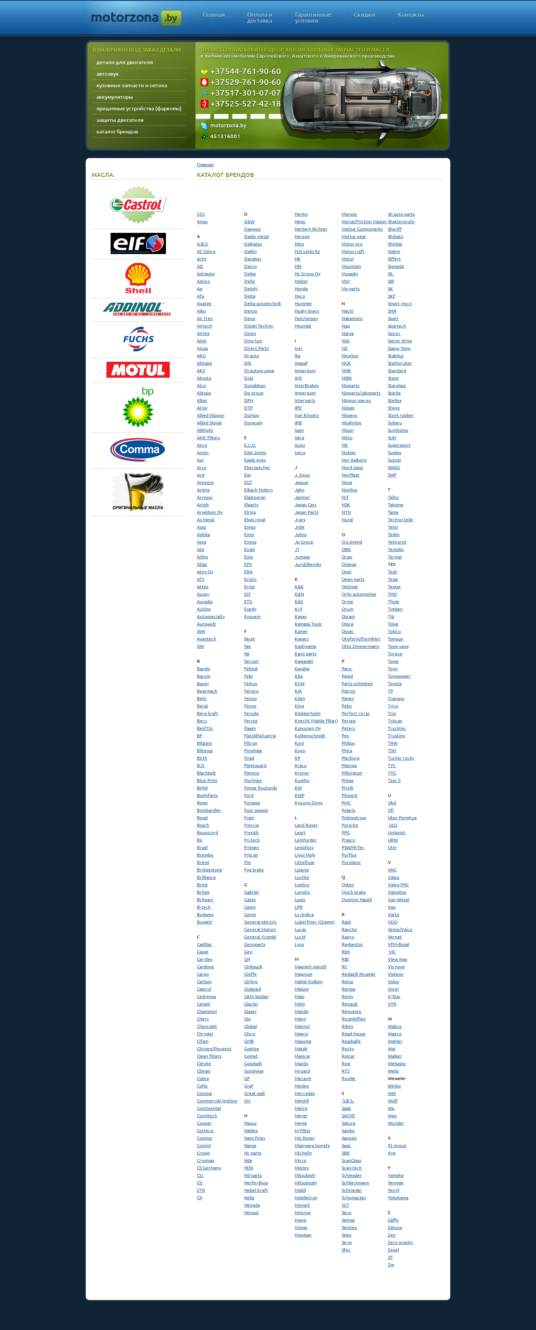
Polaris (348, 810)
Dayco (250, 266)
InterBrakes (307, 385)
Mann (300, 1019)
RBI (345, 959)
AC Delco (206, 251)
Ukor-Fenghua (402, 817)
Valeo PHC (398, 884)
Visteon (395, 974)
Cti (199, 1182)
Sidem (394, 251)
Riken (347, 1026)
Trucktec (397, 728)
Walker (395, 1056)
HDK (248, 1168)
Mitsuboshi (306, 1182)
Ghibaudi (253, 966)
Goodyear (254, 1071)
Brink (202, 884)
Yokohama (398, 1197)
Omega (349, 564)
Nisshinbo (351, 422)
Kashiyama (305, 646)
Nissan (348, 408)
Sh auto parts (401, 214)
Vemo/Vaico (400, 929)
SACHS (348, 1115)
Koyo (300, 750)
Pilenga (349, 765)
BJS (200, 765)
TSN (392, 750)
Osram (348, 616)
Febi (248, 676)
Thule (393, 601)
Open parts (353, 579)
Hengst (251, 1212)
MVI (346, 281)
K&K (299, 586)
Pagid (347, 676)
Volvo (393, 981)
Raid (346, 922)
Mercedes (305, 1093)
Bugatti (204, 922)
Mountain (351, 266)
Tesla (393, 579)
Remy (347, 996)
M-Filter (303, 1130)
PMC (346, 802)
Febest (251, 668)
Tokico (394, 631)
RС (344, 966)
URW (393, 840)
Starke (394, 393)
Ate (200, 549)
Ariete (203, 490)
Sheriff (395, 229)
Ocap (347, 557)
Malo (299, 996)
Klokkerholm (307, 713)
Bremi (203, 862)
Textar (394, 586)
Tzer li (394, 780)
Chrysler (205, 1033)
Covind (204, 1145)
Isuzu (300, 445)
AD (200, 266)
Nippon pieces (356, 400)
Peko (347, 706)
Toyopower (399, 676)
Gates (250, 899)
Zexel (393, 1250)
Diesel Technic (259, 326)
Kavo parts (305, 653)
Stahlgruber (400, 363)
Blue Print (207, 780)
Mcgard (302, 1071)
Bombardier (209, 810)
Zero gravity (400, 1242)
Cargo (203, 974)
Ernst (249, 586)
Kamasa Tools (308, 624)
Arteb (203, 504)
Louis (300, 899)
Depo (249, 318)
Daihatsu (253, 244)
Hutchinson (306, 318)
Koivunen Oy (308, 728)
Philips (348, 743)
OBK (346, 549)
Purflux (349, 855)
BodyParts (207, 795)
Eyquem (252, 616)
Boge (202, 802)
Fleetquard (255, 765)
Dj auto (251, 355)
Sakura (348, 1123)
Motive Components (362, 229)
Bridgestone (209, 870)
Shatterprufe (401, 221)
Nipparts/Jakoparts (361, 393)
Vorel (393, 989)
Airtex (203, 333)
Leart (300, 832)
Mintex (302, 1168)
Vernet (395, 937)
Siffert (394, 259)
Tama (393, 512)
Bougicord (207, 832)
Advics (203, 281)
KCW (299, 683)
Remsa (348, 989)
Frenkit (251, 832)
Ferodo (251, 713)
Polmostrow (354, 817)
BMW (202, 788)
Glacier (251, 1004)
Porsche (350, 825)
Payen (348, 698)
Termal (395, 557)
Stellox (395, 400)
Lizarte (302, 870)
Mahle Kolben (309, 981)
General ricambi (260, 937)
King (299, 706)
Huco (300, 296)
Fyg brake (254, 870)
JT (297, 549)
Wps (392, 1115)
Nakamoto (352, 318)
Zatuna (395, 1227)
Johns (301, 534)
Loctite (302, 877)
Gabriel (251, 892)
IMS (298, 378)
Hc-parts (252, 1153)
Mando (302, 1011)
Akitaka (204, 363)
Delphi (251, 288)
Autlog (204, 609)
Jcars (300, 519)
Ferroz (251, 720)
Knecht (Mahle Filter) (316, 720)
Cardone (205, 966)
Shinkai (395, 244)
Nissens (349, 415)
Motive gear (354, 236)
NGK (346, 363)
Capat (202, 951)
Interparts (305, 400)
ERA (248, 571)
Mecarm (303, 1078)
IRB (298, 422)
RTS (346, 1071)
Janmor (302, 497)
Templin (396, 549)
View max (397, 959)
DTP (248, 408)
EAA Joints (255, 452)
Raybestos (352, 944)
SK (390, 288)
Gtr (247, 1100)
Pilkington (352, 773)
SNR (392, 311)
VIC (392, 951)
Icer (299, 348)
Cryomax (205, 1160)
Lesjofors (304, 847)
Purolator (351, 862)
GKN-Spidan (256, 996)
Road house (354, 1033)
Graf (248, 1086)
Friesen (251, 847)
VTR (392, 1004)
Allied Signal (209, 422)
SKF (391, 296)
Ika (297, 355)
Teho (393, 527)
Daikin (250, 251)
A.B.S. (202, 244)
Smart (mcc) (400, 303)
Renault (350, 1004)
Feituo (250, 683)
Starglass (397, 385)
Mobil (300, 1190)
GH (247, 959)
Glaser (250, 1011)
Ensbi (249, 549)
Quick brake (354, 892)
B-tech (204, 907)
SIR (391, 281)
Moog (300, 1220)
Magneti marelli (310, 966)
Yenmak (395, 1182)
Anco (202, 445)
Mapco (301, 1033)
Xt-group (397, 1145)
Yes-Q (393, 1190)
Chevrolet (207, 1026)
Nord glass (352, 467)
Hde (248, 1160)
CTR (201, 1190)
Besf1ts (205, 728)
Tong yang (398, 646)
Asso (201, 527)
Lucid (300, 937)
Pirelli (347, 788)
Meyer (301, 1115)
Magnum (303, 974)
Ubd (392, 802)
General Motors (260, 929)
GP (247, 1078)
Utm (392, 847)
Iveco (300, 452)
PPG (346, 832)
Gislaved (252, 989)
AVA (201, 631)
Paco (347, 668)
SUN (392, 437)
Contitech (207, 1115)
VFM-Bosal (398, 944)
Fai (246, 653)
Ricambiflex (354, 1019)
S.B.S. (348, 1100)
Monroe (303, 1212)
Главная (214, 14)
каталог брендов (117, 131)
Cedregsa (206, 996)
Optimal (350, 586)
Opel (346, 571)
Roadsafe (351, 1041)
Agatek (204, 303)
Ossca (347, 624)
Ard (200, 475)
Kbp (299, 676)
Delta (249, 296)
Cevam (203, 1004)
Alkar (202, 400)
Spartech (397, 326)
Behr (202, 698)
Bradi (202, 847)
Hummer (303, 303)
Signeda (396, 266)
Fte (247, 862)
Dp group (254, 393)
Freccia (251, 825)
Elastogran (255, 497)
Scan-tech (352, 1168)
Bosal (202, 817)
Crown (203, 1153)
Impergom (305, 370)
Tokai (393, 624)
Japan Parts (306, 512)
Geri (248, 951)
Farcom (251, 661)
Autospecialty (211, 616)
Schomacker (354, 1197)
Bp (199, 840)
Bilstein (204, 743)
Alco (201, 385)
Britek (203, 892)
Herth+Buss (256, 1182)
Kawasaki (304, 661)
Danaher (253, 259)
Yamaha (395, 1175)
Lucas (300, 929)
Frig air (251, 855)
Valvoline (397, 892)
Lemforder (306, 840)
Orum (347, 609)
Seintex (349, 1227)
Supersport (399, 445)
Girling (251, 981)
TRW (393, 743)
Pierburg (351, 758)
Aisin (202, 340)
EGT (248, 482)
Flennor (252, 773)
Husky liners (307, 311)
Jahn (299, 490)
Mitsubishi (305, 1175)
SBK (346, 1153)
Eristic (250, 579)
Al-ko (202, 408)
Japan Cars (305, 504)
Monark (302, 1205)
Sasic (346, 1145)
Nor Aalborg (354, 460)
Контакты (411, 14)
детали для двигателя (124, 62)
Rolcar (348, 1056)
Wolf (393, 1100)
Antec (203, 452)
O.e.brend (352, 542)
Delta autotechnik (262, 303)
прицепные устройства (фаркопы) (139, 108)
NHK (346, 370)
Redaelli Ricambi (358, 974)
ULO (392, 825)
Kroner (302, 773)
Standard (397, 370)
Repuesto (351, 1011)
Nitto (347, 437)
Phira (347, 750)
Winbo (394, 1086)
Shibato (395, 236)
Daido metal (256, 236)
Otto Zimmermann (360, 646)
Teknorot (397, 542)
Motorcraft (353, 251)
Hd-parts (253, 1175)
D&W (249, 221)
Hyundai (303, 326)
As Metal (205, 519)
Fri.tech (252, 840)
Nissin (348, 430)
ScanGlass (351, 1160)
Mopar (301, 1227)
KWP (299, 795)
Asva (201, 542)
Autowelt (206, 624)
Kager (301, 616)
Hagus (250, 1123)
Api (200, 460)
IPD (298, 408)
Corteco (205, 1130)
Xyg (392, 1153)
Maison (302, 989)
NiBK (347, 378)
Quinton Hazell (357, 899)
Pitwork (349, 795)
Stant (393, 378)
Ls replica (304, 914)
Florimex (253, 780)
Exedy (250, 609)
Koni (299, 743)
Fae (247, 646)
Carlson (204, 981)
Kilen (300, 698)
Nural (347, 519)
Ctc (200, 1175)
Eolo (248, 557)
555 (201, 214)
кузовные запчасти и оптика (131, 85)
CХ (199, 1197)
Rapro (348, 937)
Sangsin (349, 1138)
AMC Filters (208, 437)
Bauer (203, 683)
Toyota (395, 683)
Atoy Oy (205, 571)
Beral (202, 706)
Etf (247, 594)
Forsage (252, 802)
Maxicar (302, 1056)
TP (390, 691)
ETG (248, 601)
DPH (248, 400)
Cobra (203, 1078)
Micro (300, 1160)
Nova (347, 482)
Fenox (250, 706)
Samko (348, 1130)
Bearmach (207, 691)
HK (298, 259)
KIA (298, 691)
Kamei (301, 631)
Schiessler (352, 1175)
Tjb (391, 616)
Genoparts (254, 944)
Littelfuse (305, 862)
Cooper (204, 1123)
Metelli (302, 1100)
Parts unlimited (357, 683)
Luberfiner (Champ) (315, 922)
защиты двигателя (120, 119)
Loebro (302, 884)
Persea (348, 720)
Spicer (394, 333)
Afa (200, 296)
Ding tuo (253, 340)
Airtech (204, 326)
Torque (395, 653)
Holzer (301, 281)
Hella (249, 1197)
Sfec (346, 1250)
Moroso (349, 214)
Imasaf (301, 363)
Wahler (395, 1041)
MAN (300, 1004)
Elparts (251, 504)
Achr (202, 259)
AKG (201, 355)
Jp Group (304, 542)
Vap (392, 907)
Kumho (302, 780)
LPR (299, 907)
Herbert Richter (311, 229)
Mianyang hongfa (312, 1145)
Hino (299, 244)
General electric (260, 922)
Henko (301, 214)
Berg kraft (207, 713)
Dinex (250, 333)
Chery (203, 1019)
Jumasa (302, 557)
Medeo (302, 1086)
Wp (391, 1108)
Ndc (346, 340)
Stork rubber (401, 415)
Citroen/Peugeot (214, 1048)
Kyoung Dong (309, 802)
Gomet (251, 1056)
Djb (247, 363)
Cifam (202, 1041)
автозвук (107, 73)
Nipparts (350, 385)
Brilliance (206, 877)
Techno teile (400, 519)
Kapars (302, 639)
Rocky (348, 1048)
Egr (247, 475)
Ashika (203, 534)
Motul (348, 259)
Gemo (250, 914)
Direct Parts (256, 348)
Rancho (349, 929)
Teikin (394, 534)
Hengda (252, 1205)
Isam (299, 430)
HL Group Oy (307, 273)
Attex (202, 586)
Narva (348, 333)
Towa (393, 661)
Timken (395, 609)
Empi (249, 534)
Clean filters (209, 1056)
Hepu (300, 221)
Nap (346, 326)
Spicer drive (400, 340)
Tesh (392, 571)
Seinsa (348, 1220)
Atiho (202, 557)
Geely (250, 907)
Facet (249, 639)
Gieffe (250, 974)
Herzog (302, 236)
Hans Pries (254, 1138)
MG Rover (305, 1138)
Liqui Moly (305, 855)
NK (345, 445)
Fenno (250, 698)
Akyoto (204, 378)
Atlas (202, 564)
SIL (390, 273)
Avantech (206, 639)
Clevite (204, 1063)
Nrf (345, 497)
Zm (391, 1264)
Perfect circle (356, 713)
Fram (249, 817)
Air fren (205, 318)
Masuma (303, 1041)
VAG (392, 870)
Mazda (301, 1063)
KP (297, 758)
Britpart (205, 899)
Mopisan (303, 1235)
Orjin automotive (359, 594)
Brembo (205, 855)
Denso (250, 311)
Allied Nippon (210, 415)
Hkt (298, 266)
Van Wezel (398, 899)
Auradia (205, 601)
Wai (391, 1048)
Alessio (204, 393)
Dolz (248, 378)
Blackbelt (206, 773)
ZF (390, 1257)
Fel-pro (251, 691)
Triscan (395, 720)
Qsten (348, 884)
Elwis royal (254, 519)
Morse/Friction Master (364, 221)
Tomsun (395, 639)
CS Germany (209, 1168)
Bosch (203, 825)
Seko (346, 1235)
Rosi (346, 1063)
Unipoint (396, 832)
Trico (393, 706)
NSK (346, 504)
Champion (207, 1011)
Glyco (249, 1033)
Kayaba (302, 668)
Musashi (350, 273)
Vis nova (396, 966)
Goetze (251, 1048)
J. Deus (302, 475)
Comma (204, 1093)
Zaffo (393, 1220)
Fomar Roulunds (260, 788)
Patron (348, 691)
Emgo (250, 527)
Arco (202, 467)
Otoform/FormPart (361, 639)
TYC (392, 765)
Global (250, 1026)
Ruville (348, 1078)
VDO (393, 922)
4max (202, 221)
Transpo (396, 698)
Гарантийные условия (313, 17)
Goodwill (253, 1063)
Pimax (348, 780)
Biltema (205, 750)
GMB (249, 1041)
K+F (299, 609)
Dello (249, 281)
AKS (201, 370)
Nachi (347, 311)
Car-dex (205, 959)
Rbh (346, 951)
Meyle (301, 1123)
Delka (250, 273)
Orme (347, 601)
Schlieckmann (355, 1182)
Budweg (205, 914)
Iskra (299, 437)
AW (200, 646)
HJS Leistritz (307, 251)
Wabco (395, 1026)
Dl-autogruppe (259, 370)
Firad (249, 758)
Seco (346, 1212)
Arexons (205, 482)
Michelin (303, 1153)
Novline (349, 490)
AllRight (205, 430)
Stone (394, 408)
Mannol (302, 1026)
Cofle (202, 1086)
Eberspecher (257, 467)
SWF (392, 475)
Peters (348, 728)
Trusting (396, 735)
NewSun (350, 355)
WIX (392, 1093)
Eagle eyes (255, 460)
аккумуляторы (114, 96)
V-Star (394, 996)
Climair (204, 1071)
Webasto (397, 1063)
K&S (299, 601)
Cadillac (204, 944)
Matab (301, 1048)
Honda (301, 288)
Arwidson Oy (210, 512)
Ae (199, 288)
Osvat (348, 631)
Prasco (348, 840)
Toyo (393, 668)
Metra (301, 1108)
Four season (256, 810)
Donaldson (255, 385)
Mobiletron (306, 1197)
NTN (346, 512)
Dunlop (251, 415)
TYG (392, 773)
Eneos (250, 542)
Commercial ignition (217, 1100)
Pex (345, 735)
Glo (247, 1019)
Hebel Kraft (256, 1190)
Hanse (250, 1145)
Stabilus (395, 355)
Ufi (391, 810)
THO (392, 594)
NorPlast (350, 475)
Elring (250, 512)
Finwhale (253, 750)
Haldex (251, 1130)
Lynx (299, 944)
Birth (202, 758)
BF (199, 735)
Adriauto (206, 273)
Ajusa (202, 348)
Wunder (396, 1123)
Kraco (301, 765)
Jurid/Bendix (308, 564)
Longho (302, 892)
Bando (203, 668)
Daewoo (252, 229)
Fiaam (250, 728)
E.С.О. (250, 445)
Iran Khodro (307, 415)
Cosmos (204, 1138)
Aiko (201, 311)
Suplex (394, 452)
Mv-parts (351, 288)
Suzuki (394, 460)
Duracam (253, 422)
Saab (346, 1108)
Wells (393, 1071)
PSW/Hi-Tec (353, 847)
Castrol (204, 989)
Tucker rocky (401, 758)
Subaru (395, 422)
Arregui (205, 497)
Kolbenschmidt (310, 735)
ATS (200, 579)
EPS (248, 564)
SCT (345, 1205)
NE (345, 348)
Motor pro (352, 244)
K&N (299, 594)
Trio (392, 713)
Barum (203, 676)
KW (298, 788)
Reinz (347, 981)
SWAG (394, 467)
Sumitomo (398, 430)
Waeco (395, 1033)
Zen (392, 1235)
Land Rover (306, 825)
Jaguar (302, 482)
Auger (203, 594)
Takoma (395, 504)
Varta (393, 914)
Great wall (254, 1093)
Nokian (349, 452)
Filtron (251, 743)
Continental (209, 1108)
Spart (393, 318)
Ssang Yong (399, 348)
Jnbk (299, 527)
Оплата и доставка (259, 17)
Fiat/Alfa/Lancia (260, 735)
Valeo (393, 877)
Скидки (364, 14)
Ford (248, 795)
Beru (202, 720)
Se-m (347, 1242)
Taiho (393, 497)
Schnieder (352, 1190)
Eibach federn (258, 490)
